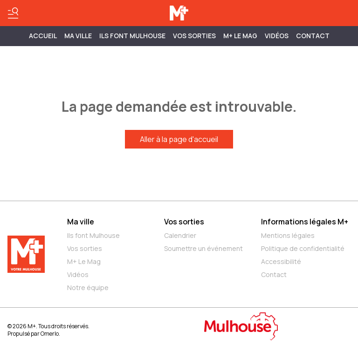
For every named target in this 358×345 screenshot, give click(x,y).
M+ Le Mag (240, 35)
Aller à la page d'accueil (179, 139)
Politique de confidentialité (302, 248)
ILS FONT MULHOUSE (132, 35)
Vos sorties (194, 35)
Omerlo (50, 334)
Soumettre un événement (203, 248)
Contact (313, 35)
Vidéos (277, 35)
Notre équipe (88, 287)
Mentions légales (288, 235)
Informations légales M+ (304, 221)
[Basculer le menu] (13, 13)
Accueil (43, 35)
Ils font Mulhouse (93, 235)
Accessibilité (281, 261)
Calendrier (180, 235)
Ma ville (80, 221)
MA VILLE (78, 35)
